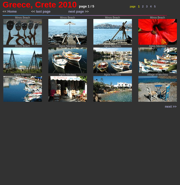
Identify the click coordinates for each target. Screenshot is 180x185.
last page (43, 11)
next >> (171, 106)
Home (12, 11)
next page (76, 11)
